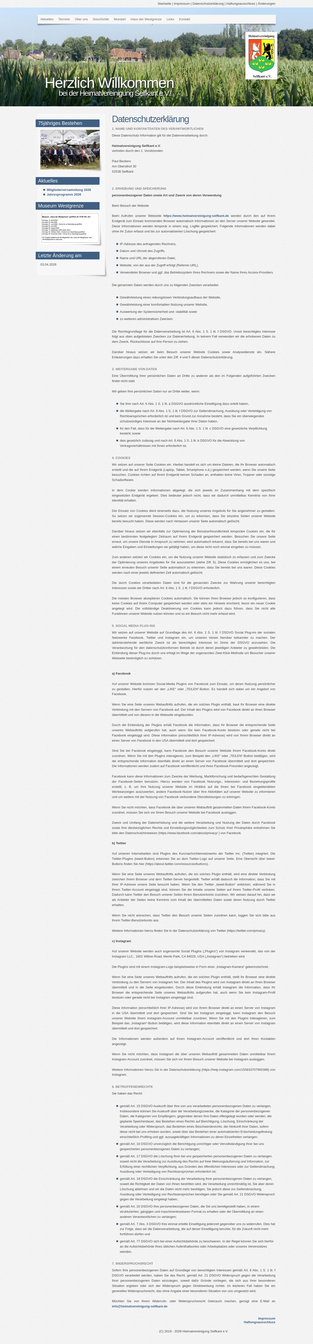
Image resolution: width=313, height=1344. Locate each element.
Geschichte (101, 19)
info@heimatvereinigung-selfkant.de (139, 1306)
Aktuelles (46, 19)
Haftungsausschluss (240, 3)
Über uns (81, 19)
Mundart (120, 19)
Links (170, 19)
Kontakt (184, 19)
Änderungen (266, 3)
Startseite (164, 3)
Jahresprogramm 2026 (64, 194)
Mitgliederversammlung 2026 (69, 190)
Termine (64, 19)
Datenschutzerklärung (208, 3)
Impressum (182, 3)
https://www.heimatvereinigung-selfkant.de (196, 216)
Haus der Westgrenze (146, 19)
